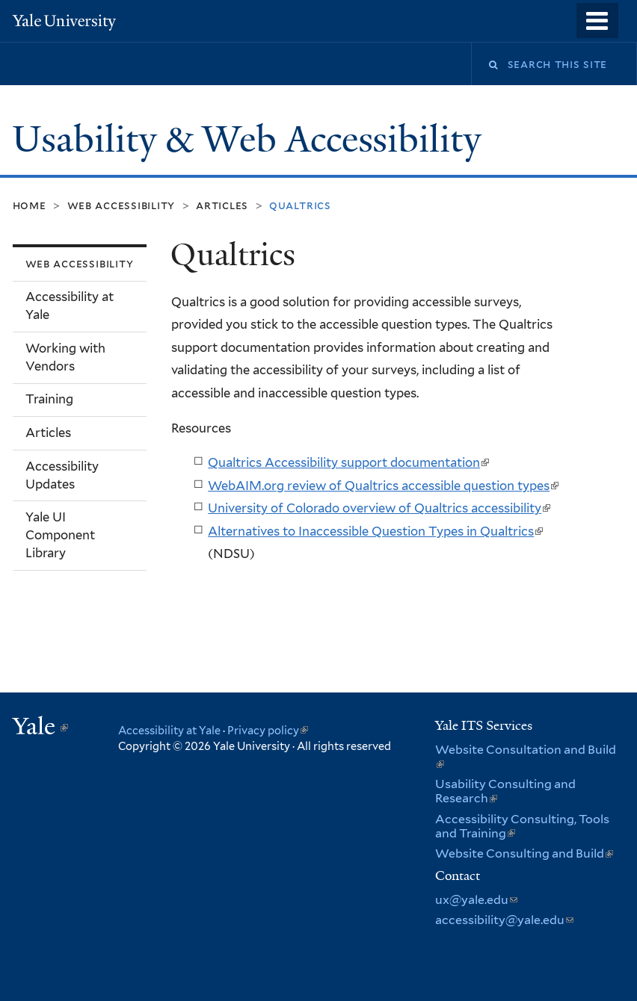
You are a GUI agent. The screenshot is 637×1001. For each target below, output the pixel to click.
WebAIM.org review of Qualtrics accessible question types (383, 485)
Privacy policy (267, 730)
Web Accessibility (121, 205)
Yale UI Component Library (60, 534)
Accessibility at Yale (69, 305)
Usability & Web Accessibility (251, 139)
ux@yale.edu (476, 900)
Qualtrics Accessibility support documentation (348, 462)
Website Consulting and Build (524, 853)
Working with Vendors (65, 357)
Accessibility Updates (62, 475)
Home (29, 205)
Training (49, 398)
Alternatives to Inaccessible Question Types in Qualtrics (375, 531)
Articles (222, 205)
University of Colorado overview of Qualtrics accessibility (379, 507)
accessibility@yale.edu (504, 920)
